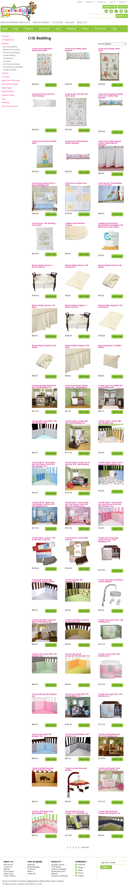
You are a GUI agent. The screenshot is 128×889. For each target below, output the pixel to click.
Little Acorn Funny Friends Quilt (44, 142)
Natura (30, 871)
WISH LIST (82, 22)
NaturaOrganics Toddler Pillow (109, 346)
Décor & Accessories (10, 106)
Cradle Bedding (9, 55)
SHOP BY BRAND (41, 22)
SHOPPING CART (109, 7)
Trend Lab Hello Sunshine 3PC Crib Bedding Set (44, 621)
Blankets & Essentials (11, 49)
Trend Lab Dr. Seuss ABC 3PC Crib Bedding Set (76, 422)
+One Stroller (56, 867)
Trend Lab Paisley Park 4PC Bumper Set (43, 812)
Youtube (81, 876)
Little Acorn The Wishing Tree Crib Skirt (110, 184)
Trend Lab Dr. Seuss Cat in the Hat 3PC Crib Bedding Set (77, 464)
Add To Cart (50, 85)
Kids (17, 28)
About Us (89, 2)
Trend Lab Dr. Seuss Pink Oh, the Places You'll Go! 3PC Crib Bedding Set (76, 504)
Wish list (7, 869)
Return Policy (8, 873)
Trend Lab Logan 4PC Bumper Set (42, 735)
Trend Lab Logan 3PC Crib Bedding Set (110, 695)
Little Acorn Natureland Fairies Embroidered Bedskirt (109, 143)
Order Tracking (9, 876)
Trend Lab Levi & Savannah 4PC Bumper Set (77, 655)
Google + (81, 867)
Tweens (30, 28)
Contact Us (101, 2)
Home (79, 2)
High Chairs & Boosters (11, 80)
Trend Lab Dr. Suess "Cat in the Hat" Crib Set (43, 539)
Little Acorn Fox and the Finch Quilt (76, 95)
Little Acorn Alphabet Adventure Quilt (42, 49)
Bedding (72, 28)
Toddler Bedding (9, 70)
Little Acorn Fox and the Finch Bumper (43, 95)
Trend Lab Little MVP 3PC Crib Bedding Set (77, 695)
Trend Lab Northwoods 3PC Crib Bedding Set (109, 735)
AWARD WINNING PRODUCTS (15, 22)
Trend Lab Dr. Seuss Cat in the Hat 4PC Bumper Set (110, 463)
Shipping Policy (33, 881)
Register (122, 2)
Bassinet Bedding (10, 46)
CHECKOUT (122, 7)
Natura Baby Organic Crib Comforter (110, 306)
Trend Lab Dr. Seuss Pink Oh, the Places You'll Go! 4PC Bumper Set (110, 504)
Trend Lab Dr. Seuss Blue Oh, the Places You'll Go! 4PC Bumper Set (43, 464)
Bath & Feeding (8, 91)
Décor (86, 28)
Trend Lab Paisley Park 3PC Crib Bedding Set (109, 769)
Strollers (5, 73)
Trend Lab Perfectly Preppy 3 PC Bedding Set (76, 812)
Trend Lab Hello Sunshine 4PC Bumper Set (77, 621)
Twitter (80, 870)
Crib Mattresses (8, 40)
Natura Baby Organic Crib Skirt (77, 346)
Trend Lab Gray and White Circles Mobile (110, 581)
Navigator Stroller (57, 865)
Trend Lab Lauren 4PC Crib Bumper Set (44, 655)
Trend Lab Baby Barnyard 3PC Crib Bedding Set (44, 386)
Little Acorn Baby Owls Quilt (109, 49)
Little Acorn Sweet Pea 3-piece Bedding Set (44, 184)
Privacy (23, 881)
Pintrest (80, 873)
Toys (4, 99)
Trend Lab (31, 869)
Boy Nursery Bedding (11, 52)
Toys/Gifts (102, 28)
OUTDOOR (57, 22)
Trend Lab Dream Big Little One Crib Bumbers (43, 581)
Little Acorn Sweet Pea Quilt (76, 184)
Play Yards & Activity (10, 84)
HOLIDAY (69, 22)
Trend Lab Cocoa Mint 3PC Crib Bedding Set (110, 386)
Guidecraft (31, 873)
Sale (116, 28)
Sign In (112, 2)
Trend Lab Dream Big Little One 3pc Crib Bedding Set (108, 539)
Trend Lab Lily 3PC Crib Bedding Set (109, 655)
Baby (6, 28)
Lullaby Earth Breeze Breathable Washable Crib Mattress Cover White (110, 225)
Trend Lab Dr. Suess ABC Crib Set (76, 539)
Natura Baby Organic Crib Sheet (44, 346)
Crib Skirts (7, 61)
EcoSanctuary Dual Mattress (58, 872)
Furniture (45, 28)
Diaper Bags (6, 88)
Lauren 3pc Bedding (58, 869)
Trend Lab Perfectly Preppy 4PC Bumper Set (109, 812)
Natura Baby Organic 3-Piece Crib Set (76, 306)
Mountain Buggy (33, 867)
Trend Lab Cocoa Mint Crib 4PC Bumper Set (44, 422)
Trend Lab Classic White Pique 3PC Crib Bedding (76, 386)
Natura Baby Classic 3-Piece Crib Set (42, 266)
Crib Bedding (8, 58)
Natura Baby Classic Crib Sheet (109, 266)
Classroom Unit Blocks (59, 876)
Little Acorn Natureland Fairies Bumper (76, 142)
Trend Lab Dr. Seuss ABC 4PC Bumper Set (109, 422)
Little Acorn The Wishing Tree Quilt (43, 224)
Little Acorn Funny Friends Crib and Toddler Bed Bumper (110, 96)
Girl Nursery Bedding (11, 64)
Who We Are (8, 865)
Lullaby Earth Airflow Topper (75, 224)
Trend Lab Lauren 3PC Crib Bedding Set (110, 621)
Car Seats (5, 77)
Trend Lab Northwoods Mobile (76, 769)
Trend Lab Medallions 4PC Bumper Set (77, 735)
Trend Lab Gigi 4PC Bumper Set (74, 581)
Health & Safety (8, 95)
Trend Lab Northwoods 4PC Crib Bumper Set (43, 769)
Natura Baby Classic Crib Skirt (43, 306)
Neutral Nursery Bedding (13, 67)
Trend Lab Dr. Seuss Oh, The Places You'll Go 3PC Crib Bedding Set (43, 504)
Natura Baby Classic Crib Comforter (76, 266)
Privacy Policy (9, 871)
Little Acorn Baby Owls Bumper (76, 49)
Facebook (81, 865)
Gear (59, 28)
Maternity (5, 102)
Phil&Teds (31, 865)
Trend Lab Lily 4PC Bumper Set (44, 695)
